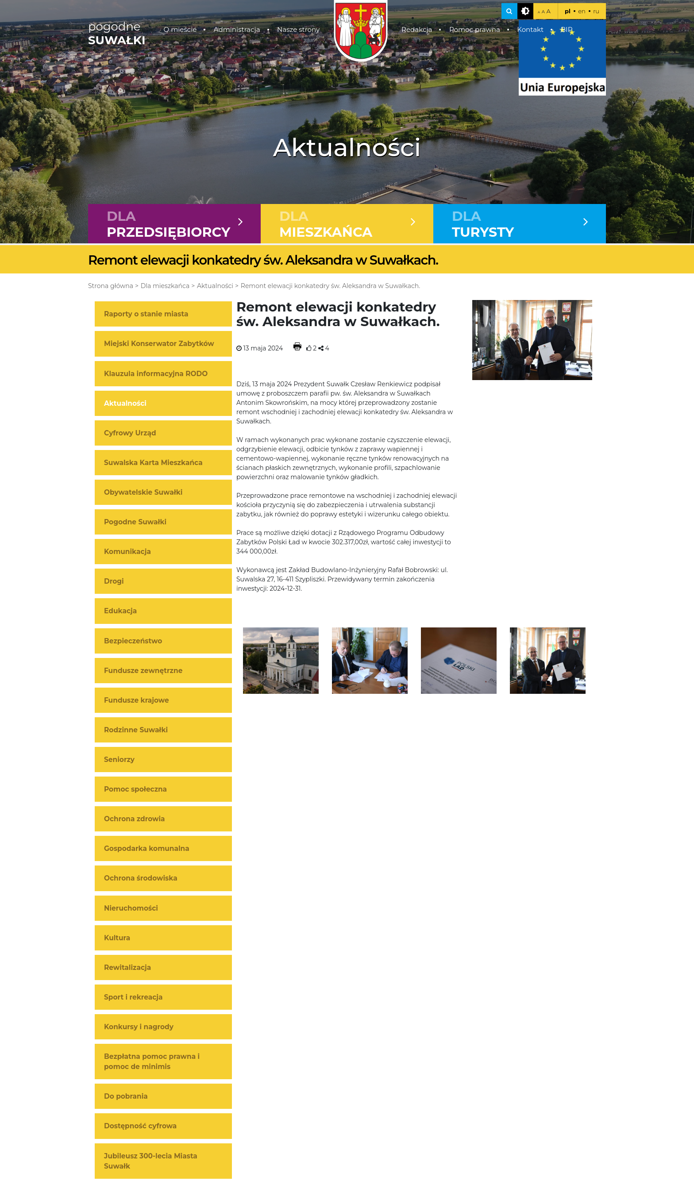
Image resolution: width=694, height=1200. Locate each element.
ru (596, 11)
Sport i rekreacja (133, 997)
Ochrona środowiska (140, 879)
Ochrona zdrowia (134, 819)
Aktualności (215, 287)
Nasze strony (298, 29)
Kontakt (530, 29)
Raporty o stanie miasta (146, 315)
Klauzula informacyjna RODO (156, 374)
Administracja (237, 29)
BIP (567, 29)
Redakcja (416, 29)
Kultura (117, 938)
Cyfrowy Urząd (130, 433)
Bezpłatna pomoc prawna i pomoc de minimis (152, 1062)
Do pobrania (126, 1097)
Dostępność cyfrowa (140, 1127)
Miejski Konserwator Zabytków (159, 344)
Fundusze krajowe (136, 700)
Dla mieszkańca (165, 287)
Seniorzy (119, 760)
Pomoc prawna (474, 29)
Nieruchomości (131, 908)
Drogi (114, 582)
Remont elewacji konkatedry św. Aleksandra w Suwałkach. (330, 287)
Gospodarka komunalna (146, 849)
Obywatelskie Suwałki (143, 493)
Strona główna (110, 287)
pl (568, 11)
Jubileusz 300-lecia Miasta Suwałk (150, 1161)
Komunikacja (127, 552)
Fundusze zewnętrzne (143, 671)
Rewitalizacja (127, 968)
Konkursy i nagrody (139, 1027)
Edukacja (120, 612)
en (582, 11)
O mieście (180, 29)
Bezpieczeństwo (133, 641)
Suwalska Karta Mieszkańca (153, 463)
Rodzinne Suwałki (136, 730)
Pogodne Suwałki (135, 523)
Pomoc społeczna (135, 790)
